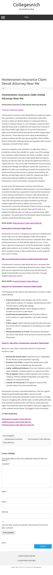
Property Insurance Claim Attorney (25, 281)
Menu (26, 17)
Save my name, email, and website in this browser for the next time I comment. (25, 526)
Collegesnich (26, 4)
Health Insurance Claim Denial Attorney (16, 422)
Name (4, 491)
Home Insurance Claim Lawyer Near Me (27, 223)
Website (5, 512)
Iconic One (14, 567)
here (31, 408)
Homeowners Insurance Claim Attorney (16, 419)
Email (4, 502)
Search (3, 543)
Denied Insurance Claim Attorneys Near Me (18, 425)
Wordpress (37, 567)
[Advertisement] (26, 49)
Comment (6, 464)
